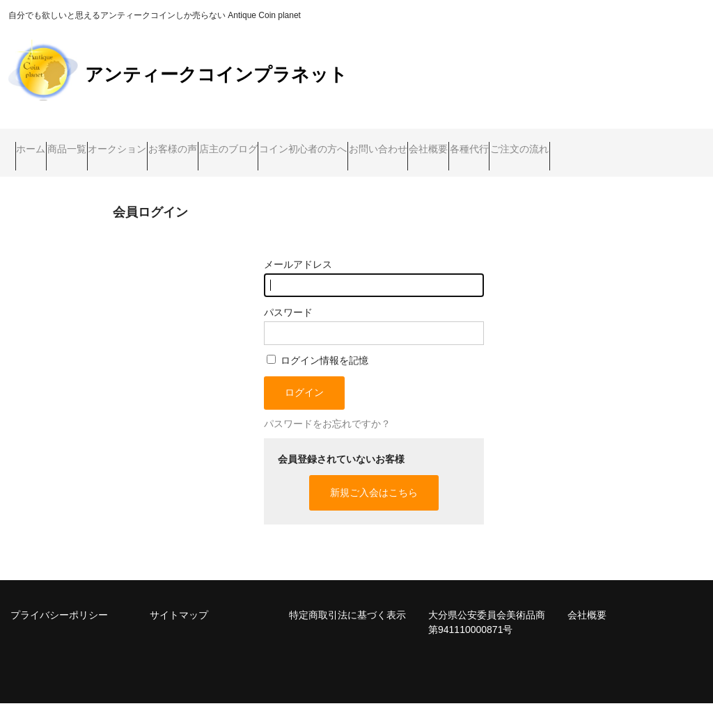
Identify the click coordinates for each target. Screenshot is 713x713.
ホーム (37, 143)
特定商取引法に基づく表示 (347, 624)
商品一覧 (100, 143)
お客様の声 (259, 143)
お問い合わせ (545, 143)
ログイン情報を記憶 (317, 370)
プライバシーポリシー (59, 624)
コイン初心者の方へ (443, 143)
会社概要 (622, 143)
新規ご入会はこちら (374, 502)
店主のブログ (342, 143)
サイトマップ (179, 624)
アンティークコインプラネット (216, 74)
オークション (177, 143)
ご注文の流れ (119, 172)
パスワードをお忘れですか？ (327, 433)
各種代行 (41, 172)
